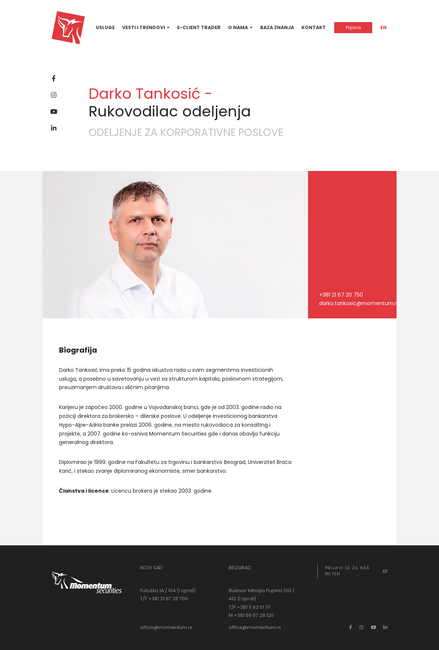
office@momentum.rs (166, 627)
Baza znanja (277, 27)
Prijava (353, 27)
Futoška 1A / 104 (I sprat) (168, 590)
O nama (238, 27)
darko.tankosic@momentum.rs (359, 303)
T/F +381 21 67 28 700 (164, 598)
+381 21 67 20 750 (341, 294)
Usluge (105, 27)
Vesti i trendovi (143, 27)
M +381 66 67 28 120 (251, 615)
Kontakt (313, 27)
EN (383, 27)
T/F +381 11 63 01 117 (250, 607)
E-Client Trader (199, 27)
